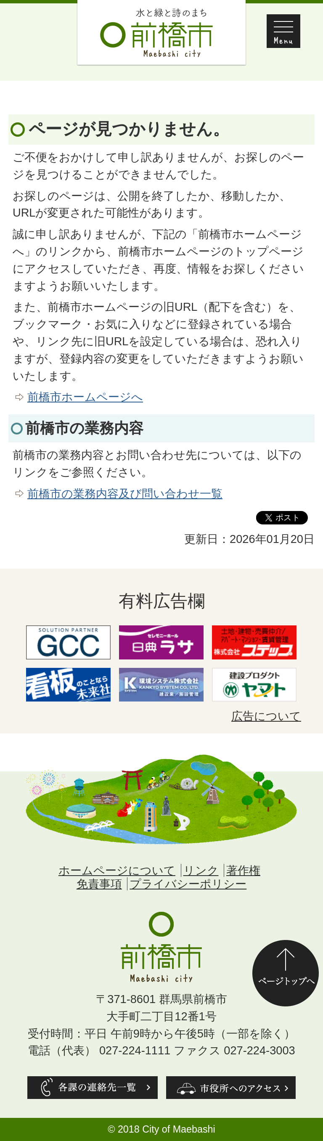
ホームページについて (116, 870)
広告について (266, 716)
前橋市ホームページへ (85, 396)
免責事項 (99, 883)
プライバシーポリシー (188, 883)
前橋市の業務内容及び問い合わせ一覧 (124, 493)
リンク (201, 870)
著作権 (243, 870)
